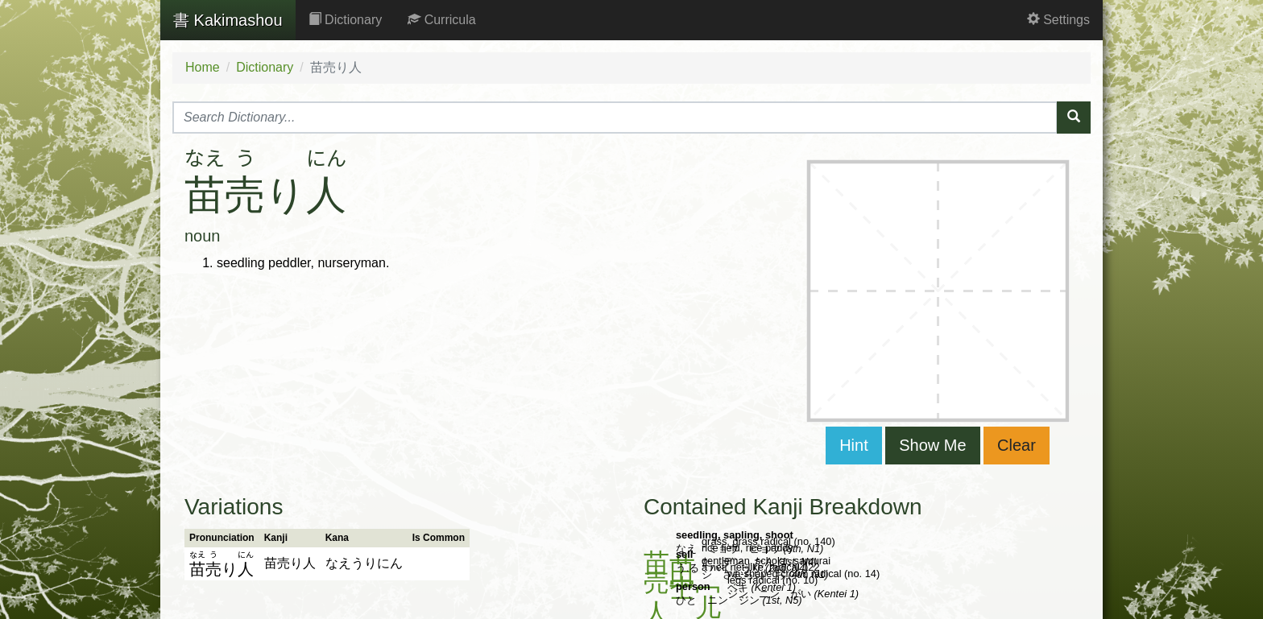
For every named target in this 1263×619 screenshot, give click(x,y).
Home (202, 67)
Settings (1058, 20)
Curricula (441, 20)
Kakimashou (228, 20)
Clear (1016, 445)
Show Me (932, 445)
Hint (853, 445)
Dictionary (346, 20)
